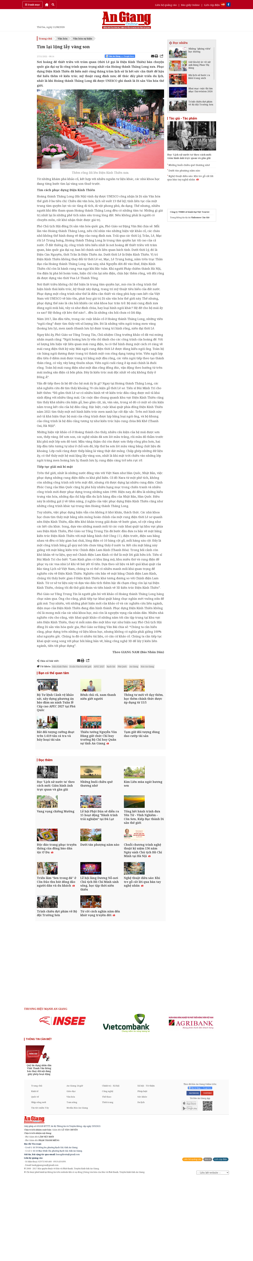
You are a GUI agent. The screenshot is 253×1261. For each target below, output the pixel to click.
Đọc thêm (46, 784)
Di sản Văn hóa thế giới (80, 666)
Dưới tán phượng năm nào (184, 170)
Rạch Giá (111, 666)
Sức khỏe (142, 1180)
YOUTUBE (207, 1176)
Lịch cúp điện (212, 4)
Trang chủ (45, 38)
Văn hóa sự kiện (82, 38)
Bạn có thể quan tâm (54, 673)
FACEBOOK (193, 1176)
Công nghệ (107, 1174)
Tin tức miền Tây (40, 1191)
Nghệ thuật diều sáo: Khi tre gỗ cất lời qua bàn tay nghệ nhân (190, 177)
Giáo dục (71, 1174)
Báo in (208, 1242)
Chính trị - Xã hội (110, 1168)
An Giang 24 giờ (75, 1168)
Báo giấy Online (190, 4)
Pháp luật (142, 1174)
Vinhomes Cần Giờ (200, 217)
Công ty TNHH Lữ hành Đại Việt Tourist (189, 212)
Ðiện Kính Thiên (59, 666)
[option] (63, 1104)
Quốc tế (35, 1180)
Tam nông (72, 1185)
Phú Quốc (122, 666)
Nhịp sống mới (38, 1185)
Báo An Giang (147, 666)
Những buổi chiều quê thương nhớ (189, 165)
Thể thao (106, 1180)
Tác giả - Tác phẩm (183, 118)
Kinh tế (34, 1174)
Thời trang (107, 1185)
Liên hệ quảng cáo (166, 4)
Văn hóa (62, 38)
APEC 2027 (99, 666)
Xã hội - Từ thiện (146, 1168)
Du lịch (141, 1185)
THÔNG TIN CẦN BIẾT (39, 1122)
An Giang (133, 666)
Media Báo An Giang (77, 1191)
